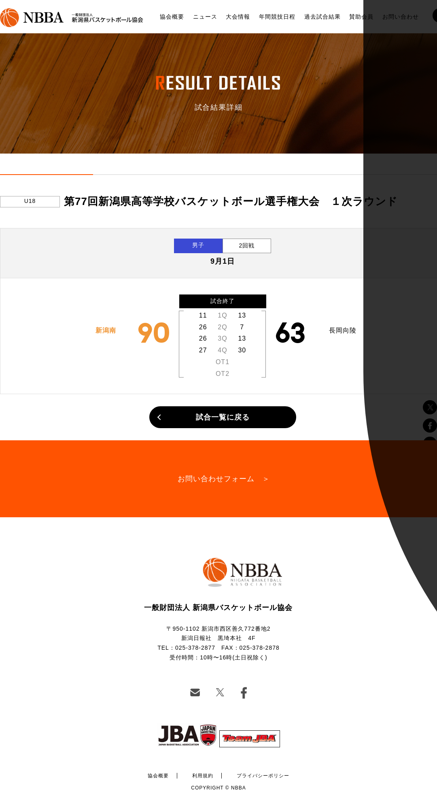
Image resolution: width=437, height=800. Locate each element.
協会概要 (172, 16)
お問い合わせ (400, 16)
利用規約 (202, 776)
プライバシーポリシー (263, 776)
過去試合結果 (322, 16)
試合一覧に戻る (223, 417)
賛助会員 (361, 16)
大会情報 (238, 16)
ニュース (205, 16)
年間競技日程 (277, 16)
